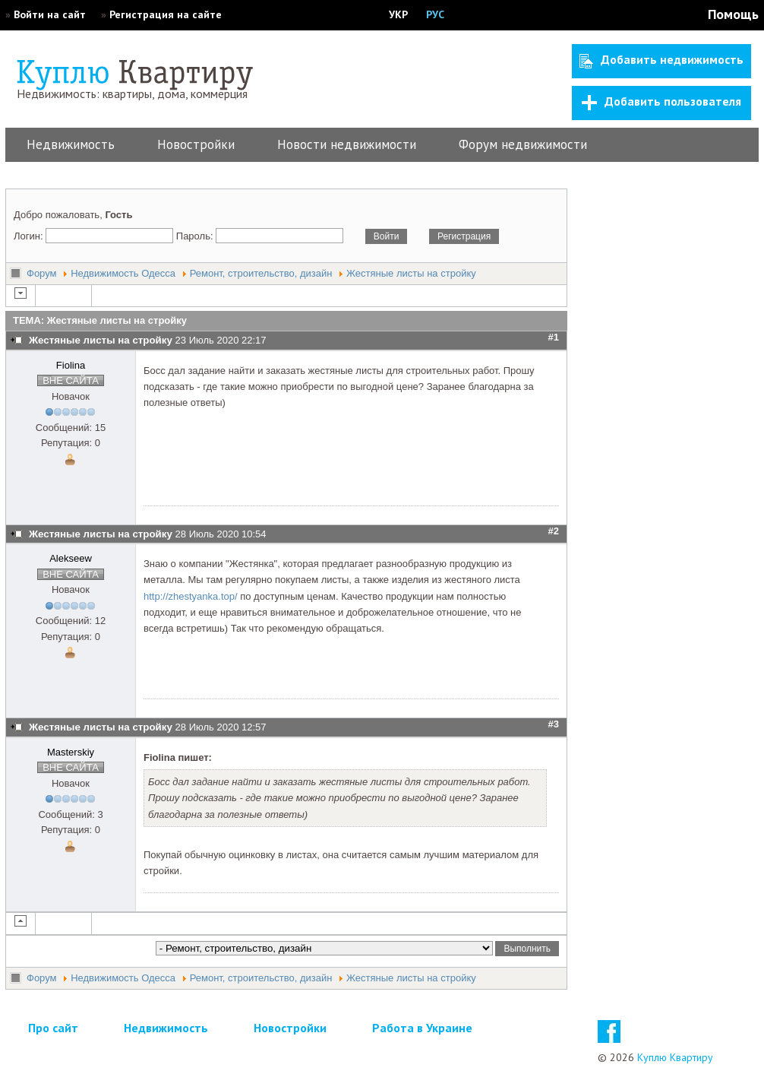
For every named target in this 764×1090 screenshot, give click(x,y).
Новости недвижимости (346, 144)
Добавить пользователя (661, 101)
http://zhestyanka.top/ (191, 596)
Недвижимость (71, 144)
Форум (42, 273)
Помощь (733, 14)
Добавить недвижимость (661, 60)
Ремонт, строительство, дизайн (261, 273)
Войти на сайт (50, 14)
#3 (553, 724)
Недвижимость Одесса (123, 273)
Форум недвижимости (523, 144)
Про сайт (53, 1027)
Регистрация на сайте (165, 14)
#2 (553, 531)
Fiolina (70, 365)
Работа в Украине (422, 1027)
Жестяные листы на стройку (411, 273)
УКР (398, 14)
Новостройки (196, 144)
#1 (553, 337)
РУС (435, 14)
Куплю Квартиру (675, 1057)
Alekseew (70, 558)
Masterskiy (70, 752)
